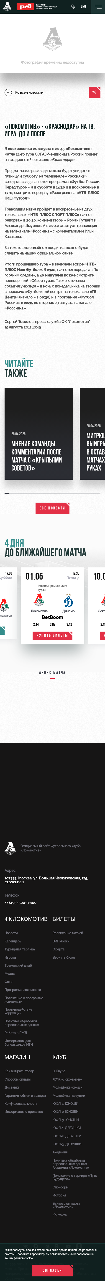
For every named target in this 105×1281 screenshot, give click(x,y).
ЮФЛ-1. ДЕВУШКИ (67, 1128)
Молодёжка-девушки (69, 1096)
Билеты (64, 919)
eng (83, 7)
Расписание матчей (68, 933)
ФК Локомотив (26, 919)
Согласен (52, 1271)
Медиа (10, 973)
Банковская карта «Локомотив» (66, 1205)
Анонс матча (52, 673)
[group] (39, 434)
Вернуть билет (64, 957)
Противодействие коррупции (18, 1011)
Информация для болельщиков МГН (19, 1042)
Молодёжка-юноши (67, 1087)
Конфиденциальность (21, 1104)
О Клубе (59, 1071)
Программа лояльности (23, 990)
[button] (7, 493)
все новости (53, 508)
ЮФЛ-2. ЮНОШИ (66, 1112)
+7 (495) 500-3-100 (20, 903)
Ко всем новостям (24, 92)
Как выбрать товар (19, 1071)
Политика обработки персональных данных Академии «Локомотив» (71, 1164)
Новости (11, 933)
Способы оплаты (18, 1079)
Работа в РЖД (16, 1033)
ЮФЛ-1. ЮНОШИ (65, 1104)
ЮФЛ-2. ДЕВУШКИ (67, 1136)
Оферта (58, 949)
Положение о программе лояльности (24, 999)
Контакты (60, 1215)
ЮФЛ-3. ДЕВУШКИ (67, 1144)
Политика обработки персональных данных (22, 1022)
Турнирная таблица (20, 949)
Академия (60, 1152)
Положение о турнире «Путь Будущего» (75, 1177)
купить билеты (52, 636)
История (59, 1195)
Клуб (60, 1057)
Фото (8, 982)
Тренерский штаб (18, 965)
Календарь (13, 941)
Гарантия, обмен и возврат (25, 1096)
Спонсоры (60, 1187)
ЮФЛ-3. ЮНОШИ (66, 1120)
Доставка (12, 1087)
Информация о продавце (24, 1112)
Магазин (17, 1057)
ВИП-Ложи (61, 941)
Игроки (10, 957)
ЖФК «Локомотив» (67, 1079)
